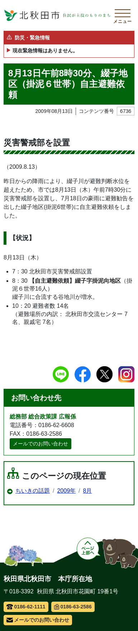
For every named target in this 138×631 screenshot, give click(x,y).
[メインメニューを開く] (122, 15)
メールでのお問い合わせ (40, 443)
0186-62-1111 (26, 607)
